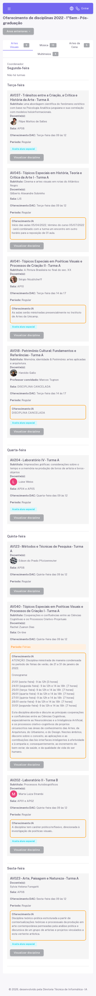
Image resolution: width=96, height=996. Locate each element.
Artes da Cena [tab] (79, 45)
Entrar (85, 8)
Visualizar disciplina (27, 157)
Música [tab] (48, 45)
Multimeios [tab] (48, 54)
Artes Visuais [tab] (19, 45)
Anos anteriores (17, 31)
